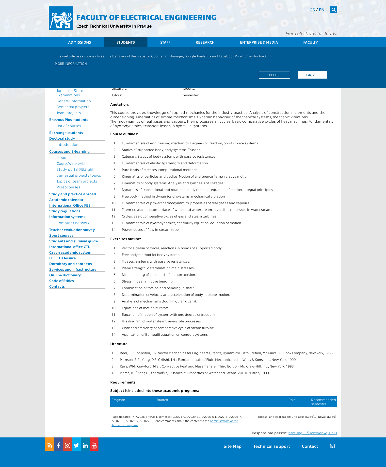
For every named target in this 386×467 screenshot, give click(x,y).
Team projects (69, 112)
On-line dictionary (65, 275)
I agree (312, 75)
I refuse (274, 75)
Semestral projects (73, 106)
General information (74, 101)
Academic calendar (66, 199)
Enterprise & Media (259, 42)
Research (205, 42)
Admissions (79, 42)
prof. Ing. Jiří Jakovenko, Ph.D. (312, 433)
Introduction (67, 144)
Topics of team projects (77, 181)
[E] (332, 446)
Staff (165, 42)
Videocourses (68, 187)
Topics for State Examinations (70, 92)
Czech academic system (70, 252)
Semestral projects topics (79, 175)
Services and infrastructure (72, 269)
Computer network (73, 222)
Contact (310, 446)
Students (125, 42)
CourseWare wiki (71, 163)
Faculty (310, 42)
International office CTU (70, 246)
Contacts (57, 286)
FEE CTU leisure (62, 258)
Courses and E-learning (69, 151)
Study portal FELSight (75, 169)
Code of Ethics (61, 280)
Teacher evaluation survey (72, 229)
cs (312, 9)
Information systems (67, 216)
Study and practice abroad (72, 194)
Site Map (232, 446)
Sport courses (61, 235)
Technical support (271, 446)
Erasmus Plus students (68, 119)
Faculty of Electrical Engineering (146, 16)
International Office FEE (70, 205)
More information (71, 63)
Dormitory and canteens (70, 263)
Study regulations (64, 211)
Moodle (63, 157)
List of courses (69, 125)
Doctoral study (62, 138)
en (322, 9)
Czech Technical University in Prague (114, 25)
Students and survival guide (73, 241)
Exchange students (66, 132)
